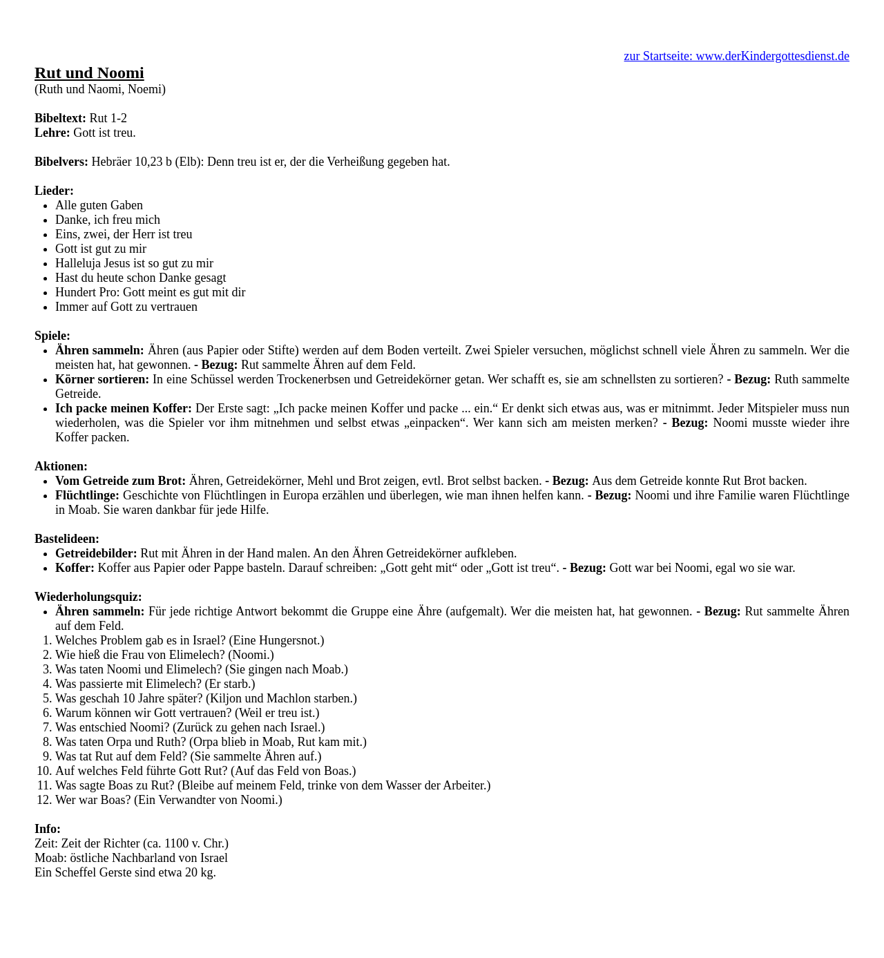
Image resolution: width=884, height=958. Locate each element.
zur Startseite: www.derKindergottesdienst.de (736, 56)
